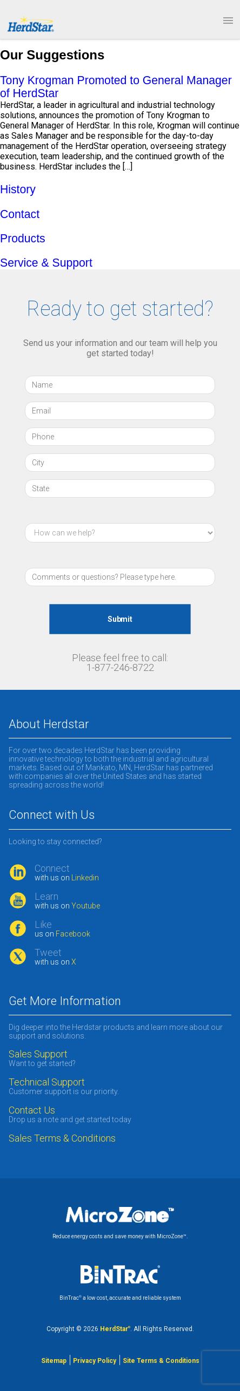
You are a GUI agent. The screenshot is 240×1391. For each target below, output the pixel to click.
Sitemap (53, 1361)
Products (22, 238)
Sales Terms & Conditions (63, 1138)
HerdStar (115, 1329)
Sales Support (38, 1054)
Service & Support (46, 262)
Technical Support (47, 1082)
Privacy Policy (94, 1361)
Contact (19, 214)
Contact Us (32, 1110)
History (18, 189)
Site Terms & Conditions (161, 1361)
